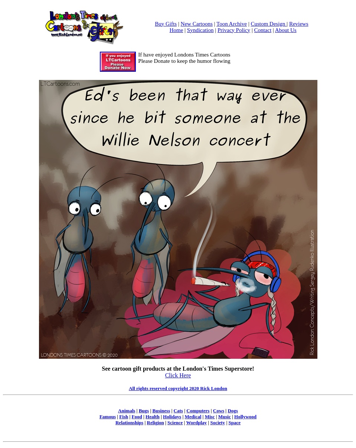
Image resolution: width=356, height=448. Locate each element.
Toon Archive (231, 24)
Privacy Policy (234, 30)
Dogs (233, 410)
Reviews (298, 24)
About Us (286, 30)
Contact (262, 30)
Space (235, 422)
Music (224, 416)
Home (176, 30)
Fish (123, 416)
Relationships (129, 422)
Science (175, 422)
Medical (193, 416)
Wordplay (196, 422)
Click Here (178, 375)
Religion (155, 422)
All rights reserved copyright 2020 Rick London (178, 388)
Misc (210, 416)
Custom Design (269, 24)
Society (217, 422)
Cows (218, 410)
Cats (178, 410)
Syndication (200, 30)
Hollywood (245, 416)
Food (137, 416)
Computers (197, 410)
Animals (126, 410)
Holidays (172, 416)
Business (161, 410)
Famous (107, 416)
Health (153, 416)
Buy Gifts (166, 24)
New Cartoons (197, 24)
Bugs (144, 410)
